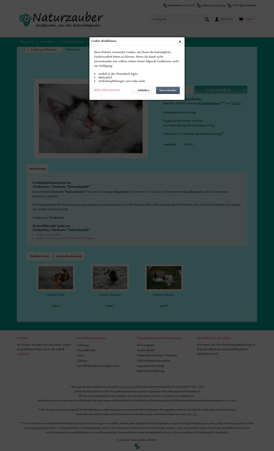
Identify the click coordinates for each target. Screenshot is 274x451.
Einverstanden (168, 90)
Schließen (143, 90)
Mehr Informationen (107, 90)
